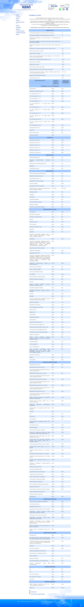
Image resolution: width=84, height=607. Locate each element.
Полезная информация (20, 30)
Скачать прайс (32, 591)
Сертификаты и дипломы (20, 32)
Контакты (17, 20)
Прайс (17, 23)
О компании (18, 16)
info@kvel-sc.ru (66, 7)
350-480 (54, 6)
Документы (18, 29)
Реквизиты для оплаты (20, 22)
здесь (68, 27)
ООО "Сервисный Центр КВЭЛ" (28, 601)
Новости (17, 18)
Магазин (17, 34)
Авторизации (18, 27)
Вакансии (17, 25)
